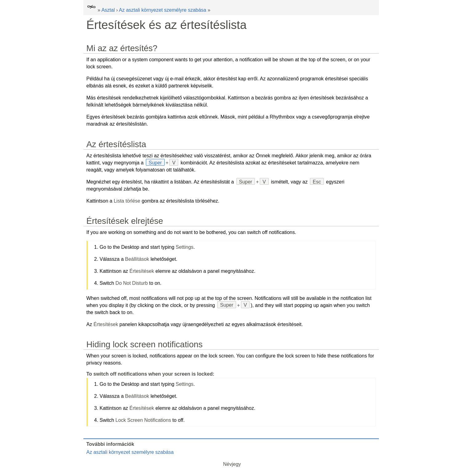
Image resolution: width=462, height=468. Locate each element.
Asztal (108, 10)
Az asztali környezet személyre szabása (162, 10)
